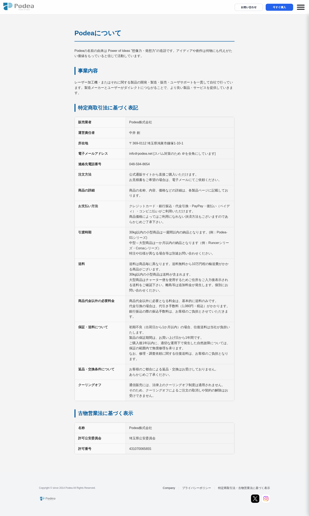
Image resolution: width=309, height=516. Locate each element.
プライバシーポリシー (196, 488)
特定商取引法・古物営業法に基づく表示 (244, 488)
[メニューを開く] (301, 7)
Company (169, 488)
